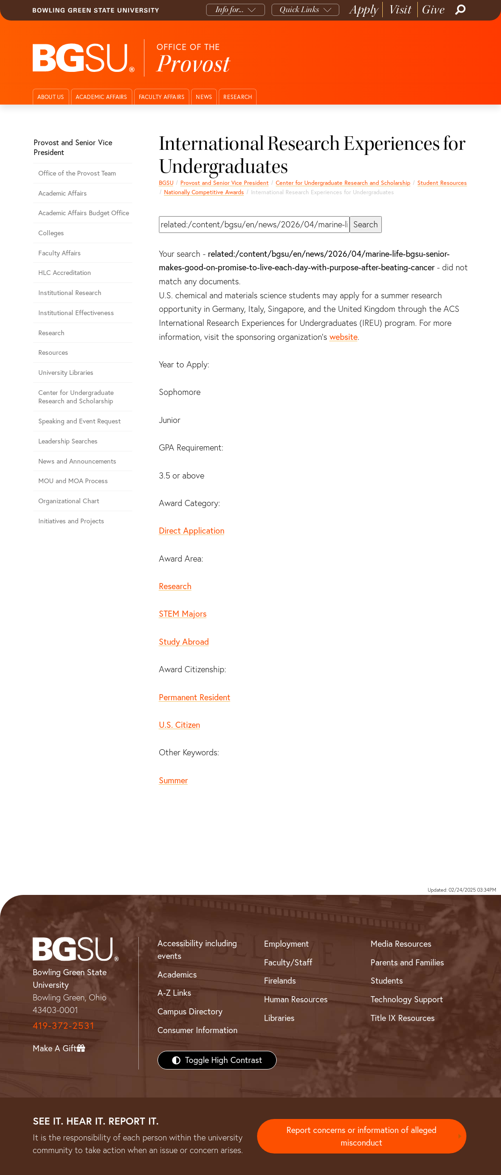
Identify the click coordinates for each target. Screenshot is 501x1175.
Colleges (51, 233)
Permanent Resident (194, 697)
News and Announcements (77, 461)
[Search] (459, 9)
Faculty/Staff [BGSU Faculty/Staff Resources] (288, 962)
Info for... (229, 9)
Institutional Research (69, 292)
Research (237, 96)
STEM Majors (183, 613)
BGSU (166, 182)
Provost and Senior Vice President (224, 182)
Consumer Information (197, 1030)
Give (433, 9)
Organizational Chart (68, 501)
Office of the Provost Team (77, 173)
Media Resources (401, 943)
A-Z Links (174, 992)
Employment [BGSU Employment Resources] (286, 943)
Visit (400, 9)
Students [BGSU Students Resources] (387, 980)
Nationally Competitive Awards (204, 192)
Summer (173, 780)
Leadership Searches (68, 441)
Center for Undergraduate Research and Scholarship (343, 182)
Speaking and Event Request (79, 421)
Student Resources (442, 182)
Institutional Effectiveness (76, 313)
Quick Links (299, 9)
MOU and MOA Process (73, 481)
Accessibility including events (197, 949)
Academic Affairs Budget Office (83, 213)
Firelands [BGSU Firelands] (280, 980)
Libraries (279, 1018)
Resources (53, 352)
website (343, 336)
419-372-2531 (63, 1025)
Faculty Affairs (162, 96)
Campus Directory (189, 1011)
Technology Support (407, 999)
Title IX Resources (403, 1018)
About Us (50, 96)
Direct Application (191, 530)
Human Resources (296, 999)
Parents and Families (407, 962)
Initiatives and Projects (71, 521)
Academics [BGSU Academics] (177, 974)
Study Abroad (184, 641)
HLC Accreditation (64, 272)
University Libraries (65, 372)
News (204, 96)
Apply (364, 9)
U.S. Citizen (179, 724)
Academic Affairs (102, 96)
